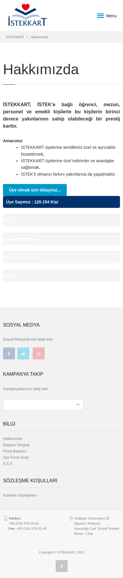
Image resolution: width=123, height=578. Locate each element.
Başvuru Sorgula (16, 445)
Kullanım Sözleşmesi (19, 495)
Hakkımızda (12, 439)
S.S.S (7, 464)
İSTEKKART (15, 37)
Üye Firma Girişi (16, 457)
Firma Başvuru (14, 451)
